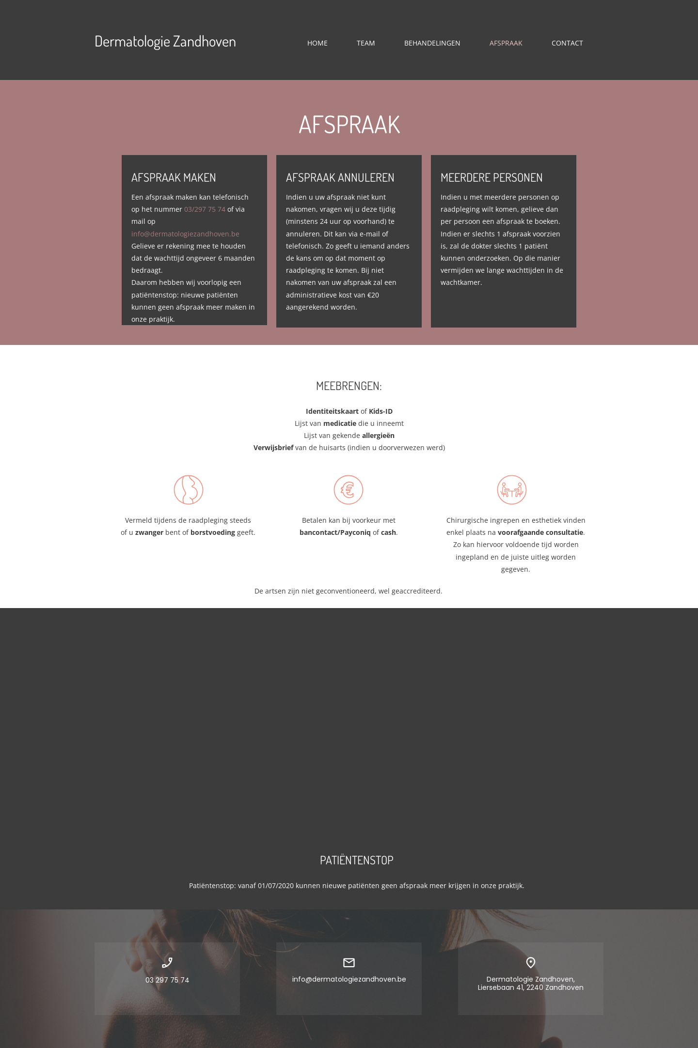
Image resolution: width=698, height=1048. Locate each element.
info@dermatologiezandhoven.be (185, 233)
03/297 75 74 (204, 209)
